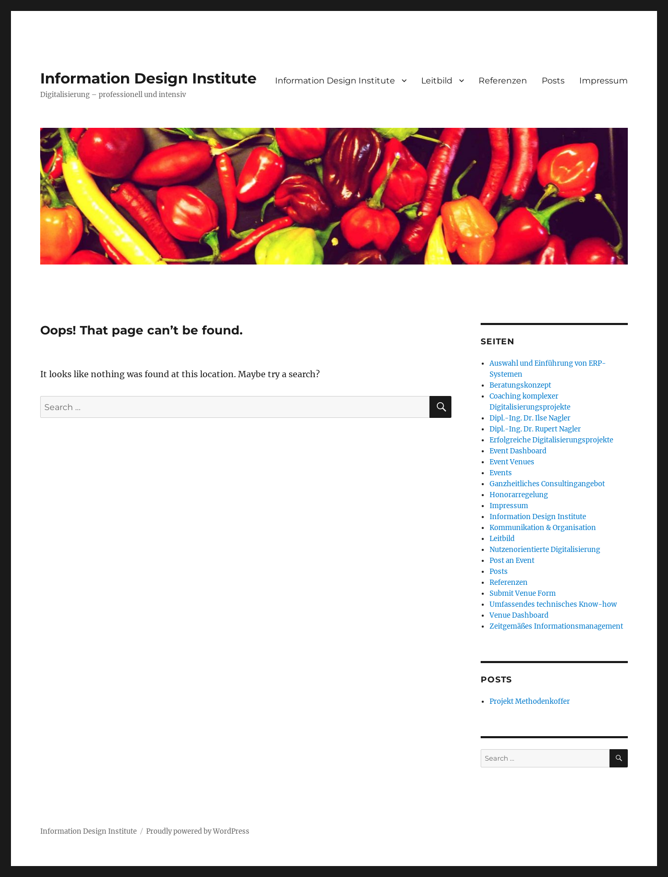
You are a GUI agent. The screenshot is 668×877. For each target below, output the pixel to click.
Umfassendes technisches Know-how (553, 604)
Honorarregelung (519, 494)
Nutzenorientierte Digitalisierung (545, 549)
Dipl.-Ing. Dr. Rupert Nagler (535, 429)
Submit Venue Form (523, 593)
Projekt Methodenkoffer (530, 701)
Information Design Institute (148, 78)
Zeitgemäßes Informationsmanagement (556, 626)
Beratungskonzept (520, 385)
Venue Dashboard (519, 615)
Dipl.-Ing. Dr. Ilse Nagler (530, 418)
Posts (553, 81)
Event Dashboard (518, 451)
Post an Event (512, 560)
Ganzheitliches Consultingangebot (547, 483)
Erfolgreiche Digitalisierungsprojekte (551, 440)
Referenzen (503, 81)
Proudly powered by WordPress (197, 831)
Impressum (603, 81)
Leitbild (436, 81)
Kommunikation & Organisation (543, 527)
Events (501, 472)
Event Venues (512, 462)
